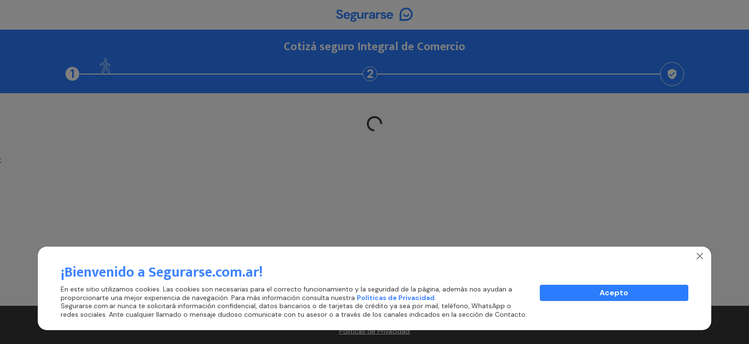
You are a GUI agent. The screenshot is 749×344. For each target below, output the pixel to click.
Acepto (613, 293)
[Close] (700, 256)
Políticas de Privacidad (396, 297)
